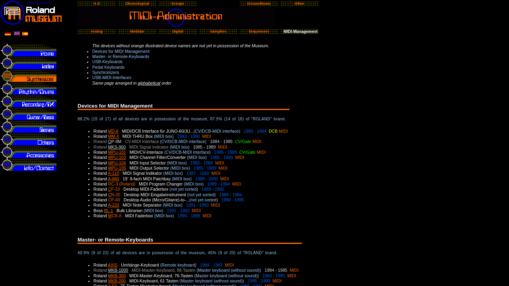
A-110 (113, 173)
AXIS (112, 265)
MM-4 (113, 136)
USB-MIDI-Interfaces (111, 77)
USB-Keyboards (107, 61)
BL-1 (108, 210)
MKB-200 (117, 280)
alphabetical (149, 83)
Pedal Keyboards (108, 67)
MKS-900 (117, 147)
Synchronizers (105, 72)
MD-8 (113, 131)
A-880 (113, 178)
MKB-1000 (118, 270)
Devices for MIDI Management (121, 51)
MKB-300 (117, 275)
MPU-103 (117, 157)
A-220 (113, 205)
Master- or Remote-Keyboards (120, 56)
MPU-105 (117, 168)
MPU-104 (117, 162)
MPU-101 (117, 152)
